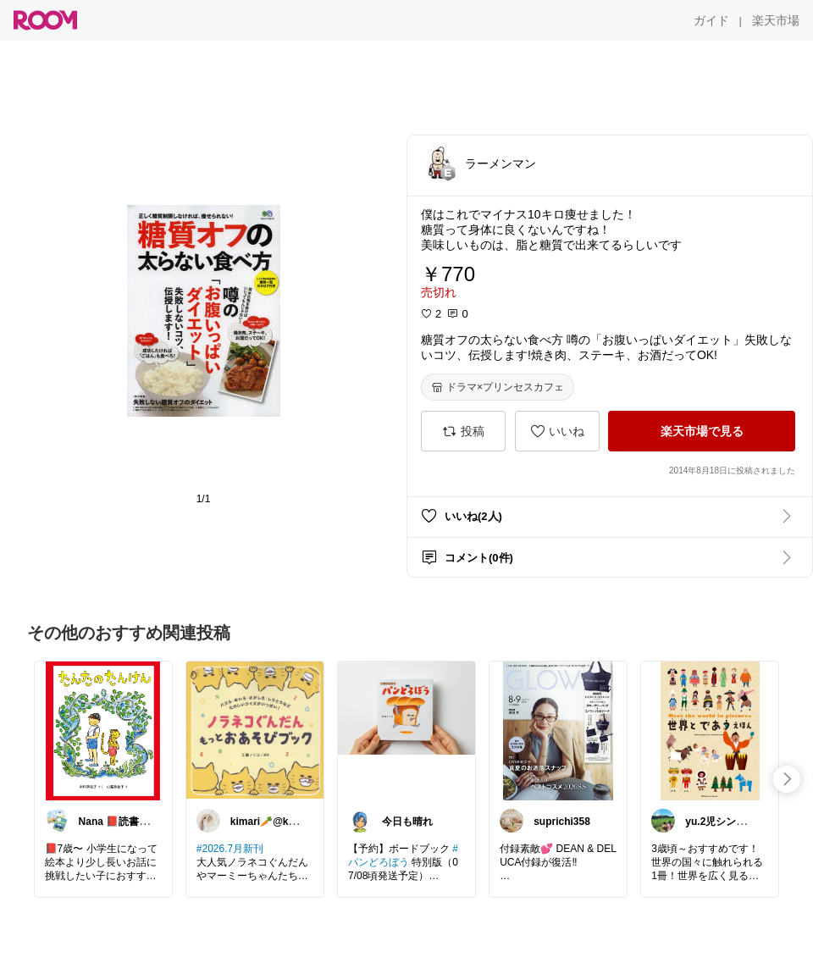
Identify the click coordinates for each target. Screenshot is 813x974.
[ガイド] (711, 20)
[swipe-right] (786, 779)
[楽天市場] (775, 20)
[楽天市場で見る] (701, 431)
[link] (103, 730)
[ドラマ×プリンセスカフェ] (497, 387)
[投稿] (463, 431)
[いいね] (557, 431)
